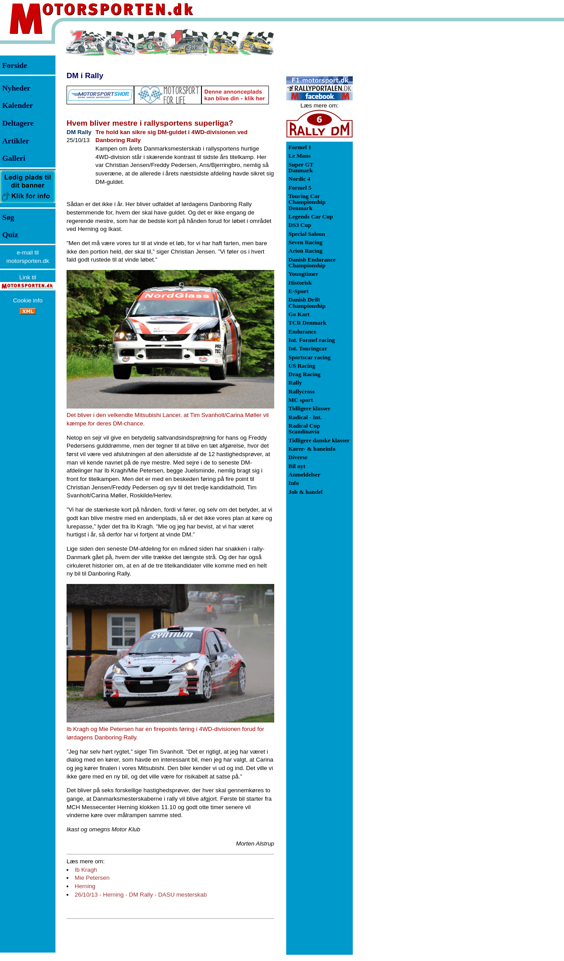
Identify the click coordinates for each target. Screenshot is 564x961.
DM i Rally (85, 75)
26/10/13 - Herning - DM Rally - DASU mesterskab (141, 894)
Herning (85, 886)
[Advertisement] (399, 161)
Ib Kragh (86, 869)
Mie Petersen (92, 877)
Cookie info (28, 300)
